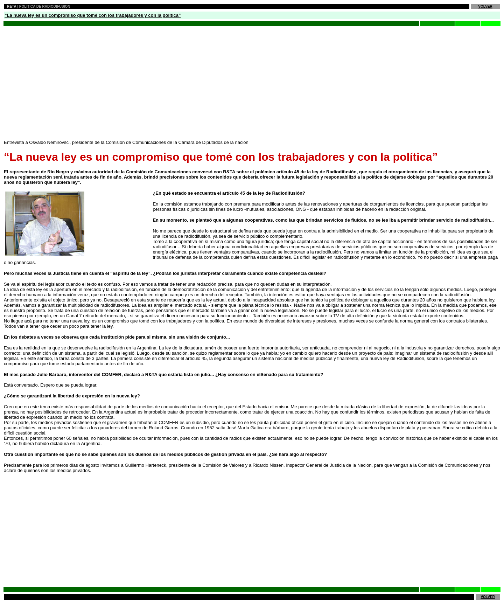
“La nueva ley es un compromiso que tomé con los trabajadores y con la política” (93, 15)
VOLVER (485, 6)
